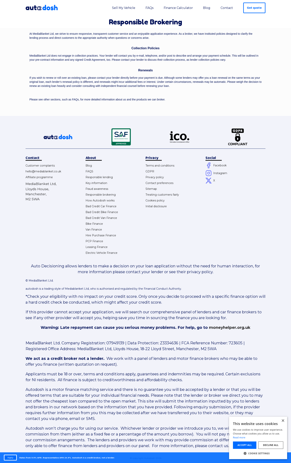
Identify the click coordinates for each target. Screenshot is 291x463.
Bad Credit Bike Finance (102, 212)
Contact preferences (159, 183)
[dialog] (258, 438)
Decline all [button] (271, 445)
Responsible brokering (101, 194)
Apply (10, 457)
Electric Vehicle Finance (101, 253)
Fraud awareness (97, 189)
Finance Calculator (178, 8)
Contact (227, 8)
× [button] (282, 420)
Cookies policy (155, 200)
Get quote (254, 7)
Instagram (220, 173)
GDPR (150, 171)
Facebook (220, 165)
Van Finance (94, 229)
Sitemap (151, 189)
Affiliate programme (39, 177)
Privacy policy (155, 177)
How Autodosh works (100, 200)
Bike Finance (94, 223)
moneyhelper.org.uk (229, 327)
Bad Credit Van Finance (101, 218)
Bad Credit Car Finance (101, 206)
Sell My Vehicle (123, 8)
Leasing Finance (97, 247)
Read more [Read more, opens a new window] (239, 437)
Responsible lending (99, 177)
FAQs (149, 8)
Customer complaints (40, 165)
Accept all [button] (245, 445)
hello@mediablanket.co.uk (43, 171)
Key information (96, 183)
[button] (258, 453)
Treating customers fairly (162, 194)
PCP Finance (94, 241)
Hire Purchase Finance (101, 235)
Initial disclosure (156, 206)
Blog (206, 8)
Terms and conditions (160, 165)
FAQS (89, 171)
